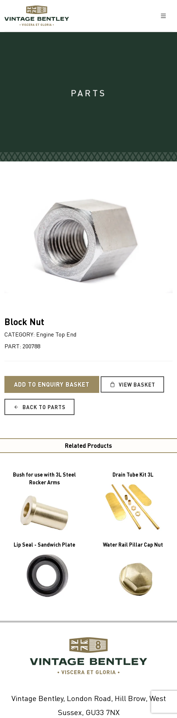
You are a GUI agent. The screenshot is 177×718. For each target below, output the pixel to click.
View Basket (132, 384)
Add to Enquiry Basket (52, 384)
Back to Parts (39, 406)
